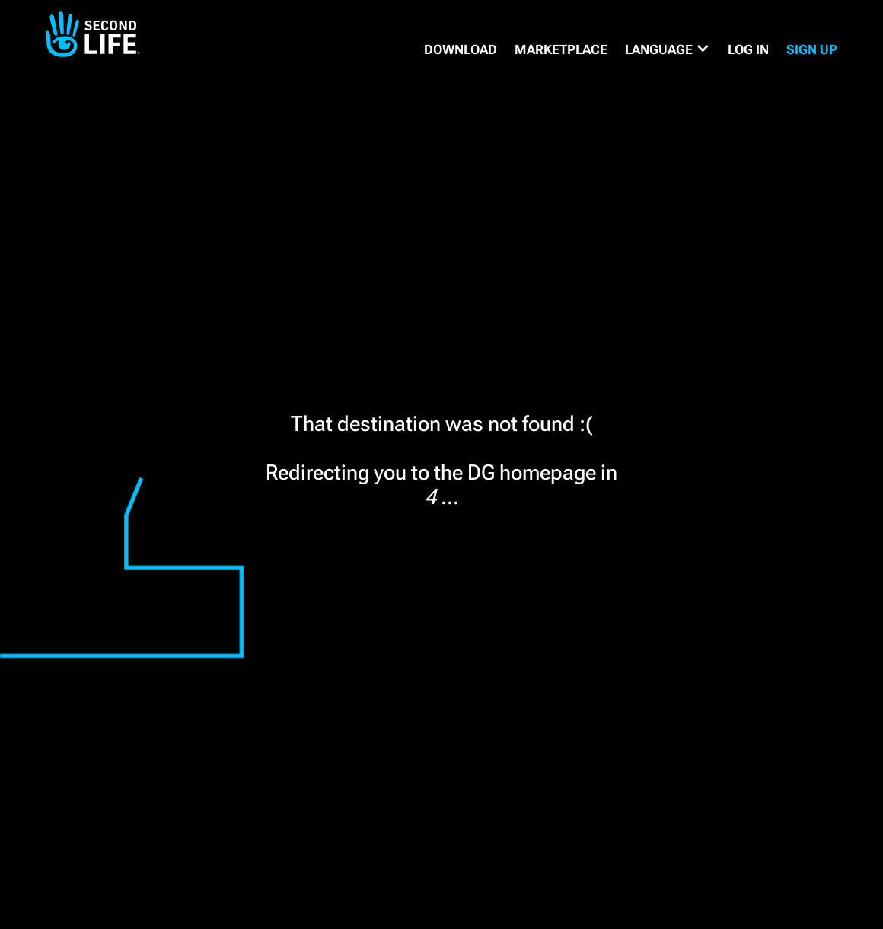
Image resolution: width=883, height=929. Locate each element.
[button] (667, 49)
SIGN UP (811, 49)
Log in (748, 49)
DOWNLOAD (460, 49)
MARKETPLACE (561, 49)
